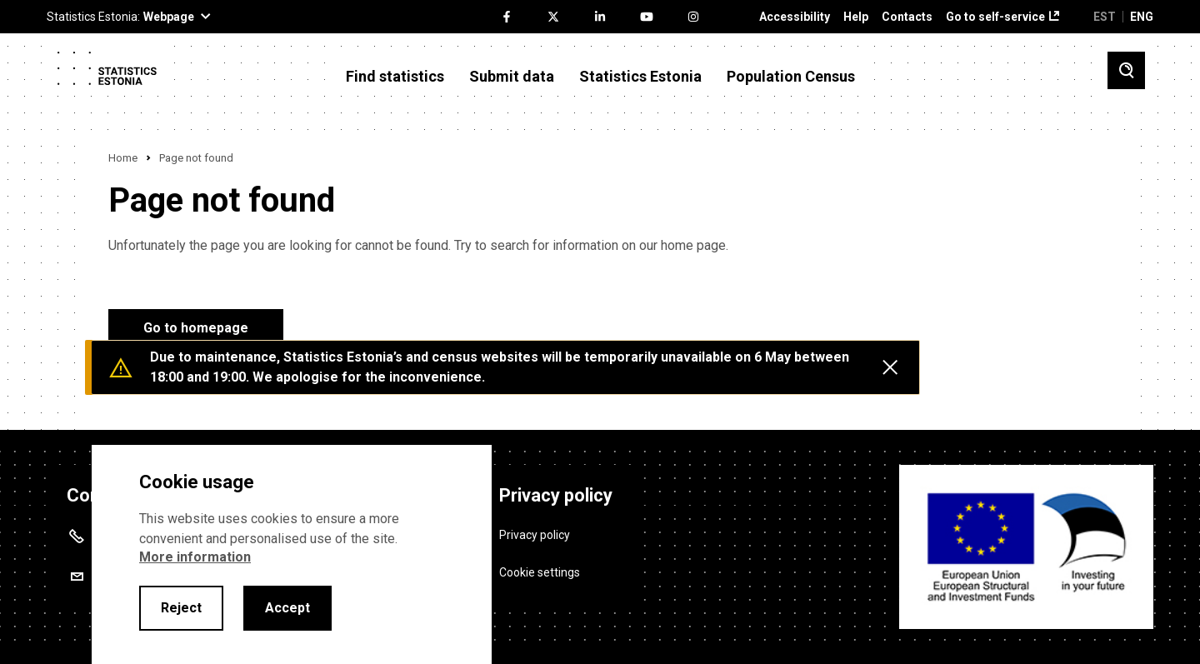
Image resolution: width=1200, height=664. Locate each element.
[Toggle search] (1126, 70)
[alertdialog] (292, 554)
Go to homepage (195, 328)
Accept (287, 608)
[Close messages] (890, 367)
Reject (181, 608)
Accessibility (794, 17)
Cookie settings (539, 572)
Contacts (907, 17)
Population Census (791, 76)
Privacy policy (534, 535)
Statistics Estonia (640, 76)
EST (1104, 16)
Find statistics (395, 76)
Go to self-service (995, 17)
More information (195, 557)
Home (123, 158)
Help (855, 17)
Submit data (511, 76)
